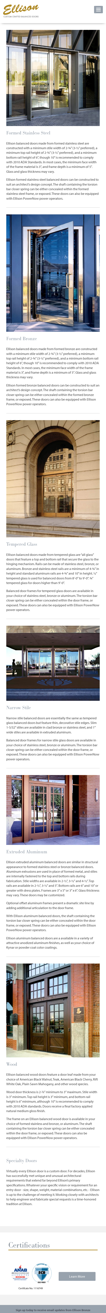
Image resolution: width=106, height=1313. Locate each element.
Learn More (77, 1276)
